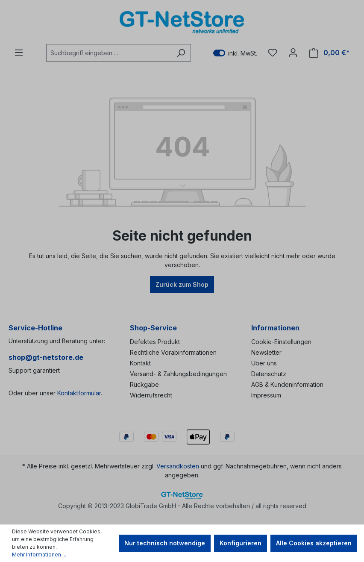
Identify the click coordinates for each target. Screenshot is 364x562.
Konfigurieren (240, 543)
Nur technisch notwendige (164, 543)
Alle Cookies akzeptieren (314, 543)
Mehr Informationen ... (39, 554)
